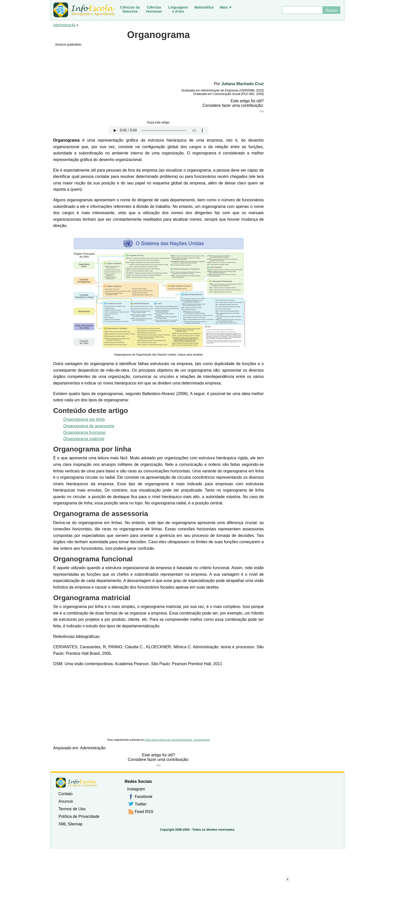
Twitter (141, 804)
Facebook (143, 796)
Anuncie (65, 801)
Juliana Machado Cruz (242, 84)
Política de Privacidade (79, 816)
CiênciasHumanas (154, 9)
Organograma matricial (83, 439)
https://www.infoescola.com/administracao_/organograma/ (177, 739)
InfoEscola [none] (76, 783)
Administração (64, 25)
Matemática (203, 7)
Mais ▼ (226, 7)
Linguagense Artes (178, 9)
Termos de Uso (72, 809)
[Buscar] (302, 10)
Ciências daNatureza (130, 9)
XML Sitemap (70, 824)
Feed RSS (144, 812)
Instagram (136, 789)
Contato (65, 794)
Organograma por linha (84, 419)
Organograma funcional (84, 432)
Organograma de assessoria (88, 426)
